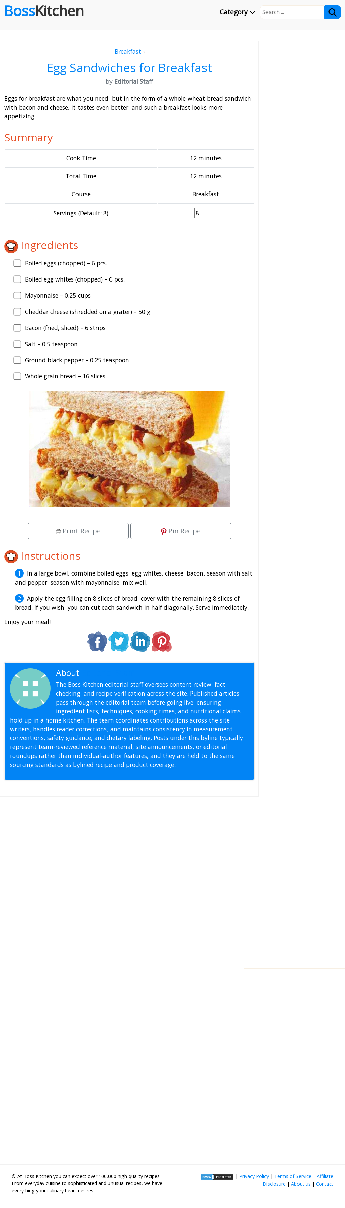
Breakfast (128, 51)
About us (301, 1184)
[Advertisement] (129, 874)
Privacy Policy (254, 1176)
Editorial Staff (108, 672)
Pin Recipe (181, 530)
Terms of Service (292, 1176)
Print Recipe (78, 530)
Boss (44, 10)
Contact (324, 1184)
